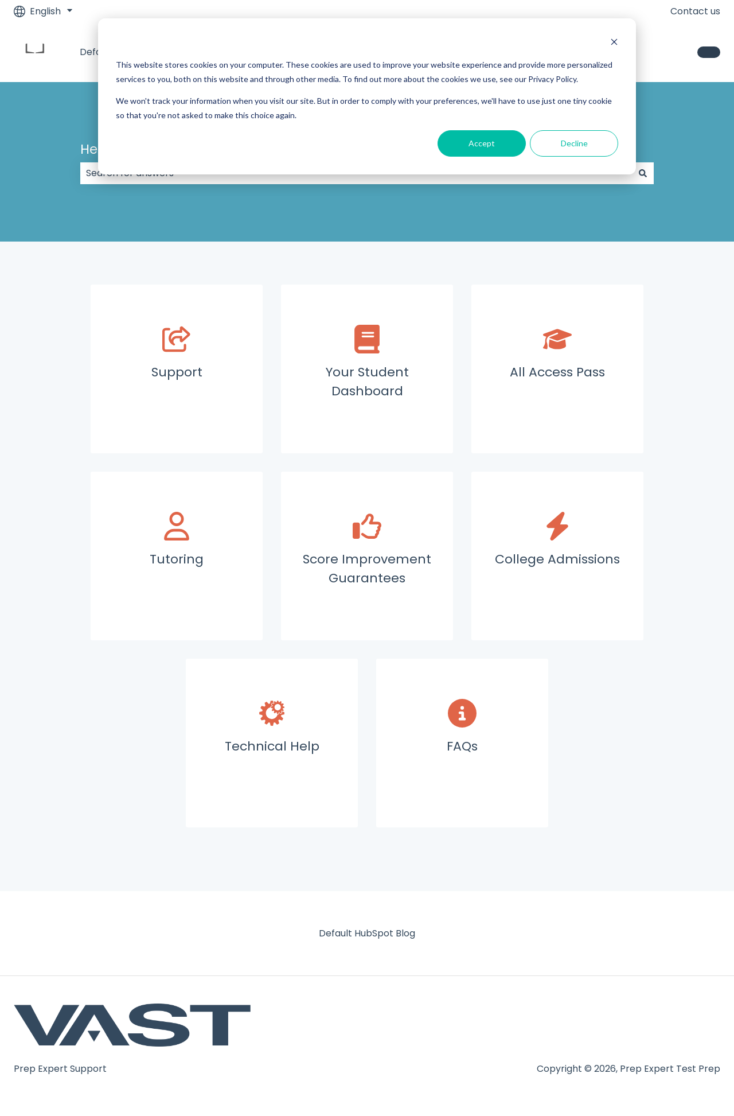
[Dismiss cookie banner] (614, 43)
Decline (574, 143)
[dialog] (367, 96)
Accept (481, 143)
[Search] (643, 173)
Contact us (695, 11)
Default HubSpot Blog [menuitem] (367, 933)
